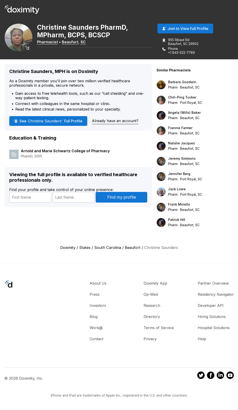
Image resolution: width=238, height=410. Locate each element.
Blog (93, 316)
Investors (98, 305)
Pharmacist (47, 42)
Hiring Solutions (212, 316)
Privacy (150, 339)
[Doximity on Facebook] (210, 376)
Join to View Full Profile (185, 28)
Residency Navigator (216, 294)
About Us (98, 283)
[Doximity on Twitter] (201, 376)
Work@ (96, 327)
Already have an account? (115, 120)
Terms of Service (159, 327)
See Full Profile (48, 121)
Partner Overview (213, 283)
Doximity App (155, 283)
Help (202, 339)
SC (83, 42)
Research (152, 305)
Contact (96, 339)
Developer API (211, 305)
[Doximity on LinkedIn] (220, 376)
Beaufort (70, 42)
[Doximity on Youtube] (230, 376)
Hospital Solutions (214, 327)
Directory (152, 316)
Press (95, 294)
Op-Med (151, 294)
